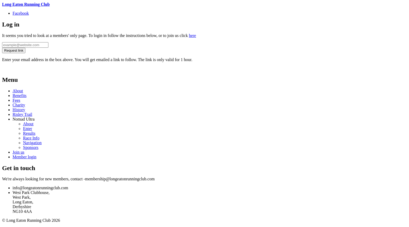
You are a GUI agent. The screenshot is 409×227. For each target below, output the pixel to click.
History (19, 109)
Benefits (19, 95)
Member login (24, 157)
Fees (16, 100)
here (192, 35)
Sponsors (30, 147)
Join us (18, 152)
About (18, 91)
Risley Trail (22, 114)
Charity (19, 105)
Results (29, 133)
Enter (27, 128)
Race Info (31, 138)
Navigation (32, 142)
